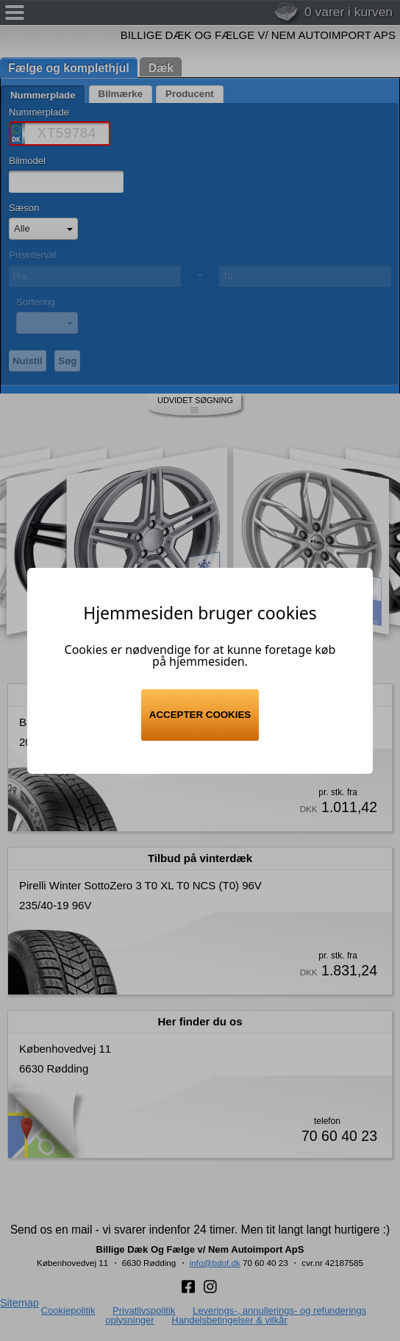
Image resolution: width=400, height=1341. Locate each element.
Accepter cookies (200, 714)
